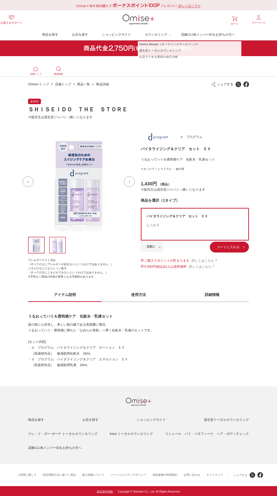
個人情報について (93, 473)
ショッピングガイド (116, 33)
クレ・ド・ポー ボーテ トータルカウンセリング (63, 432)
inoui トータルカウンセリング (131, 432)
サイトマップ (214, 473)
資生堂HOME (105, 490)
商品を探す (50, 33)
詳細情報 (212, 293)
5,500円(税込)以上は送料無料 (165, 265)
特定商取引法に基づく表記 (59, 473)
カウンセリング (156, 33)
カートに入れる (213, 246)
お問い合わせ (192, 473)
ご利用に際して (27, 473)
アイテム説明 (65, 293)
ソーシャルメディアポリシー (128, 473)
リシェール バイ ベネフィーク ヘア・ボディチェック (207, 432)
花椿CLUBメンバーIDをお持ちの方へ (208, 33)
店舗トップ (63, 83)
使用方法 (138, 293)
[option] (78, 180)
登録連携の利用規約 (165, 473)
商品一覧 (83, 83)
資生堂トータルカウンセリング (226, 418)
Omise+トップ (38, 83)
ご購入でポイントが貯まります (166, 259)
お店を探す (80, 33)
